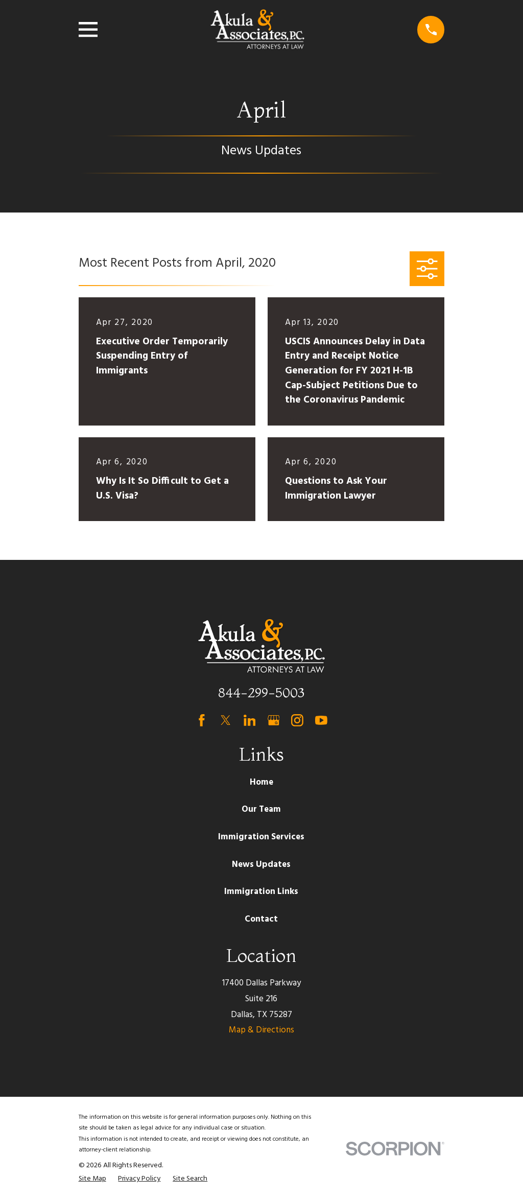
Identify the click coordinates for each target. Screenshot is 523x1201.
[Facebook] (202, 720)
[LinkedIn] (250, 720)
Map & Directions (261, 1030)
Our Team (261, 809)
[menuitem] (92, 1179)
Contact (261, 919)
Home (261, 782)
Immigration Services (261, 837)
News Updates (261, 865)
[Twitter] (226, 720)
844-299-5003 (261, 692)
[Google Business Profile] (274, 720)
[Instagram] (297, 720)
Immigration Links (261, 892)
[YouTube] (321, 720)
